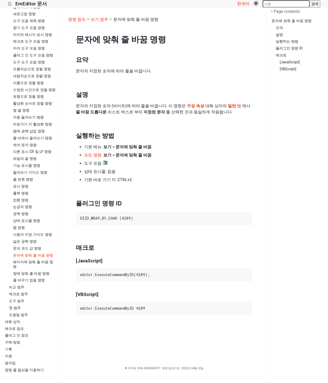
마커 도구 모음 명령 (29, 48)
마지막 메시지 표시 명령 (32, 35)
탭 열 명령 (21, 110)
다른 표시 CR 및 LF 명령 (32, 152)
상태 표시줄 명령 (26, 221)
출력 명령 (20, 193)
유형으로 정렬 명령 (28, 96)
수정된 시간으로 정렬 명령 (34, 90)
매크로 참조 (14, 329)
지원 (8, 356)
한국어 (243, 3)
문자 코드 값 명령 (27, 248)
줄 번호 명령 (23, 179)
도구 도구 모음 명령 (29, 62)
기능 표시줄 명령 (26, 165)
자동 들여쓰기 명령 (28, 117)
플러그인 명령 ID (289, 48)
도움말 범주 (18, 315)
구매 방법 (12, 342)
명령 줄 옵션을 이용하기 (24, 370)
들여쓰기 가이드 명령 (30, 172)
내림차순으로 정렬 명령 (32, 76)
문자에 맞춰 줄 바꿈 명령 (33, 255)
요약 (279, 28)
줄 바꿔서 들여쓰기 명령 (32, 138)
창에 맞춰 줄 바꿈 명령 (31, 273)
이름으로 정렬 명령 (28, 83)
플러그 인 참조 (16, 335)
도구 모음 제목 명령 (29, 21)
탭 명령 (19, 227)
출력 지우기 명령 (26, 7)
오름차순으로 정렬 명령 (32, 69)
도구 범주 (16, 301)
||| (9, 4)
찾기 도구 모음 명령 (29, 28)
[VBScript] (288, 69)
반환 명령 (20, 200)
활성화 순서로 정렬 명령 (32, 103)
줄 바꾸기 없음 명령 (29, 280)
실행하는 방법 (287, 41)
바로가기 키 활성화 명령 (32, 124)
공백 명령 (20, 214)
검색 (315, 4)
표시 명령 (20, 186)
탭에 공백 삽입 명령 (29, 131)
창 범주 (15, 308)
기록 (8, 349)
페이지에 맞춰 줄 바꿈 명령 (33, 264)
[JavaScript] (290, 62)
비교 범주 (16, 287)
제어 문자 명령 (25, 145)
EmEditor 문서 (31, 4)
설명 (279, 35)
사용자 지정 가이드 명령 (32, 234)
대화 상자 (12, 322)
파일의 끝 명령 (25, 158)
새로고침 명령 (24, 14)
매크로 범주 (18, 294)
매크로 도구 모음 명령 (30, 41)
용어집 (10, 363)
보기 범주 (99, 19)
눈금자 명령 (22, 207)
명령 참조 (77, 19)
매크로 (281, 55)
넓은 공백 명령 (25, 241)
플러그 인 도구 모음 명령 (33, 55)
